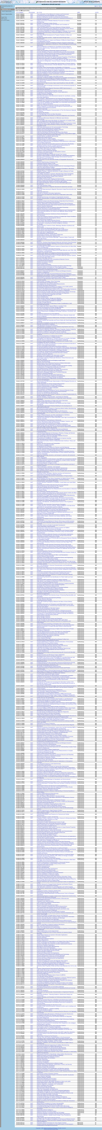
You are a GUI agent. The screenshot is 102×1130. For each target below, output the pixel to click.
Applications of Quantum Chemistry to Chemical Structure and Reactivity (55, 754)
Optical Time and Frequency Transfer (46, 149)
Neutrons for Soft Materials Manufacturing (47, 392)
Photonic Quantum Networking (44, 206)
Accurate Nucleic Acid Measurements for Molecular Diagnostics (53, 711)
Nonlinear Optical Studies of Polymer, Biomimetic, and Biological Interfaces (56, 155)
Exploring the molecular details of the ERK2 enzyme (50, 76)
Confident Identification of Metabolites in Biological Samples (52, 350)
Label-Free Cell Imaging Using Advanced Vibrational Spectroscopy (54, 648)
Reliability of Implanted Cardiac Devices (47, 23)
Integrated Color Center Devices (45, 864)
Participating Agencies (7, 6)
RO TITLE (39, 12)
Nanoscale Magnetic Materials (44, 295)
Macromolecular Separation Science (46, 757)
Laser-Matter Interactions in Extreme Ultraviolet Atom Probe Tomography (55, 173)
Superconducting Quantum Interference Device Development (52, 214)
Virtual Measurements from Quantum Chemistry (49, 745)
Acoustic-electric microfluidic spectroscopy (47, 136)
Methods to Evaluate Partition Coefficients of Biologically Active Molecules (55, 71)
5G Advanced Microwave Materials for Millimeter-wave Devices (53, 118)
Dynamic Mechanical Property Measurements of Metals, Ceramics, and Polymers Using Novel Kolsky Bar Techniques (55, 422)
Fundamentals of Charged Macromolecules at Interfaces (51, 367)
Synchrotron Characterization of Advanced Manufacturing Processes (54, 571)
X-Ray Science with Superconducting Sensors (48, 220)
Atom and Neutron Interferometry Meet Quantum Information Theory (54, 876)
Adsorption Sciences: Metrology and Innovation (49, 788)
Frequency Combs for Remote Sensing (47, 150)
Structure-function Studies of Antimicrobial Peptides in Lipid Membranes (55, 698)
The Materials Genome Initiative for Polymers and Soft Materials (53, 447)
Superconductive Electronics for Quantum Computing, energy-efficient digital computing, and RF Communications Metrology (56, 134)
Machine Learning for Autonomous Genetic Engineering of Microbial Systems (56, 547)
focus (100, 6)
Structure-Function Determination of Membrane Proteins (51, 800)
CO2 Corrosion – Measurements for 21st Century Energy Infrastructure (55, 98)
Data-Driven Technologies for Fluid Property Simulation (51, 29)
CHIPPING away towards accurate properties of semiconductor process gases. (57, 101)
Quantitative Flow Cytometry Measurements (48, 586)
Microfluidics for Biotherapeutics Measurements (49, 666)
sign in (96, 6)
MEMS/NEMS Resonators (43, 899)
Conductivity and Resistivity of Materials (47, 910)
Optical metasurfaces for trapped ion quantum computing (51, 824)
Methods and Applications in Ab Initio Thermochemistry (51, 739)
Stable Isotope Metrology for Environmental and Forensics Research (54, 273)
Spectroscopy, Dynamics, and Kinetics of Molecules (50, 234)
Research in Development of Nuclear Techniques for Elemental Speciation (55, 625)
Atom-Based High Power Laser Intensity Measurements (51, 147)
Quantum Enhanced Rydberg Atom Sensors (48, 131)
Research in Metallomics (43, 272)
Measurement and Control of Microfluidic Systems (49, 805)
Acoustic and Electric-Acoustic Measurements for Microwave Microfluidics (55, 144)
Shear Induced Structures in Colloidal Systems (48, 337)
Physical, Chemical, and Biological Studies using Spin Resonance (53, 841)
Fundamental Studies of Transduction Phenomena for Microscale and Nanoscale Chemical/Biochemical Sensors (54, 664)
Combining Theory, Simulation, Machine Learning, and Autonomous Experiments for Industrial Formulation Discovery (54, 474)
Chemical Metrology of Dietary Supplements (48, 749)
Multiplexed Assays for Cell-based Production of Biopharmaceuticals (54, 610)
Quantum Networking (42, 263)
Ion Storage (40, 224)
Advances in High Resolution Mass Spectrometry (49, 771)
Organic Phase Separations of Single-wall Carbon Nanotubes (52, 400)
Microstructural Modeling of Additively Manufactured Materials (52, 429)
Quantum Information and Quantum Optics (47, 905)
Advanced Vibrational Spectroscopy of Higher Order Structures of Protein (55, 628)
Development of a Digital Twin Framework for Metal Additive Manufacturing (56, 495)
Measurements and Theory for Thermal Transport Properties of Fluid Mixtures (56, 57)
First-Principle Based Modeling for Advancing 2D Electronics (52, 411)
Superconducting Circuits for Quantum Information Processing (52, 207)
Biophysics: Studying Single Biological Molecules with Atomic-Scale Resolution (57, 242)
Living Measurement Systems (44, 600)
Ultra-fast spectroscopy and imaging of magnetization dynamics (53, 197)
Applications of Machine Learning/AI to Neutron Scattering (51, 332)
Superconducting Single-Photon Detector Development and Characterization (56, 210)
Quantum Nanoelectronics (43, 866)
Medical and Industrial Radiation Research (47, 871)
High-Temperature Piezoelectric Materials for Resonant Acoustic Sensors (55, 28)
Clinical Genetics (41, 688)
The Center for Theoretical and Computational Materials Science (53, 351)
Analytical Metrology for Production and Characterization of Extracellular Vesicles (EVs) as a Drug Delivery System (55, 642)
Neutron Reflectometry (42, 297)
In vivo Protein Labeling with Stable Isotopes (48, 674)
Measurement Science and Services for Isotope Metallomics (52, 785)
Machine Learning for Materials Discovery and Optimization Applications (55, 534)
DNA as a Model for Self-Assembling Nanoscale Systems (51, 806)
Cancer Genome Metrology (44, 638)
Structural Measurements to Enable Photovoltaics (49, 385)
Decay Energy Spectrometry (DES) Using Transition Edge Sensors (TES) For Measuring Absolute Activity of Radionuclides (56, 879)
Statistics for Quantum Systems (45, 261)
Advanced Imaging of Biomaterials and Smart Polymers (51, 649)
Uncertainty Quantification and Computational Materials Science (53, 259)
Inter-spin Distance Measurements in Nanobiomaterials (51, 796)
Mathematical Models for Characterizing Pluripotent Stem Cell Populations (55, 605)
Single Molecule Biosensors (44, 820)
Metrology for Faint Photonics (44, 177)
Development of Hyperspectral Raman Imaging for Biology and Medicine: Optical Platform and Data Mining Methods (55, 614)
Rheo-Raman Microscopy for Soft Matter (47, 437)
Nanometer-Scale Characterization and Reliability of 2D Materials (53, 67)
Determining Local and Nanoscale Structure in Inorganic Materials (53, 514)
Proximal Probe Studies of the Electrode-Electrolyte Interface (52, 352)
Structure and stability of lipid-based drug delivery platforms (52, 346)
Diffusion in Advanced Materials (45, 373)
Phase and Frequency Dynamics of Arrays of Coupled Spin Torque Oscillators (56, 216)
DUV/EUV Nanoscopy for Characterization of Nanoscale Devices (53, 862)
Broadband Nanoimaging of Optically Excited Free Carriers (52, 154)
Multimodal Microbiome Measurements (46, 285)
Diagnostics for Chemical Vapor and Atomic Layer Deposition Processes (55, 736)
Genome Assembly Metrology (44, 636)
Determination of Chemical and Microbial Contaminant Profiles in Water (55, 758)
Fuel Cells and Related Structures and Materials (49, 308)
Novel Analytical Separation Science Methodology (49, 733)
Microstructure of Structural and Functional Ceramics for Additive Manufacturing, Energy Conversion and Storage (53, 528)
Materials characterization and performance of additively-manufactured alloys (56, 448)
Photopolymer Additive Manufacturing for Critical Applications (52, 92)
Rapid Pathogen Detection (43, 615)
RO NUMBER (19, 12)
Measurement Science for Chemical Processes (49, 756)
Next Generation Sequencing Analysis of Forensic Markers (51, 691)
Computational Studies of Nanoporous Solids (48, 536)
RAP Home (4, 18)
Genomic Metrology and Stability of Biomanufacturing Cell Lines (53, 730)
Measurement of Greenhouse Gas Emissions (48, 202)
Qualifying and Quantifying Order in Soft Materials (49, 416)
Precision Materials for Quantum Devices (47, 833)
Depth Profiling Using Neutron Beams (46, 753)
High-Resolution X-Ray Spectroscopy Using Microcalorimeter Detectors (55, 545)
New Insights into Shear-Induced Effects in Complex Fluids (51, 306)
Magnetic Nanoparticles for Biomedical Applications (50, 374)
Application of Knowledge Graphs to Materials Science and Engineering (55, 557)
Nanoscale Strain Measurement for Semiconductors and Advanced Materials (56, 567)
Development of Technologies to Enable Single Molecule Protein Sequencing (56, 678)
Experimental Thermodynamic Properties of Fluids (49, 90)
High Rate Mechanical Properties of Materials (48, 439)
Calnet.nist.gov (40, 119)
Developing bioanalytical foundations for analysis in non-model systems (55, 286)
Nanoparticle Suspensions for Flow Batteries (48, 313)
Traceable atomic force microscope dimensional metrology (51, 823)
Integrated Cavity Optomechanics (45, 901)
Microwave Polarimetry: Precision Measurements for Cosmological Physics (56, 166)
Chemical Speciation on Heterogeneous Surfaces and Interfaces (53, 775)
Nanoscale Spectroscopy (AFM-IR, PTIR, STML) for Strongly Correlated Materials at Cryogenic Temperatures (55, 856)
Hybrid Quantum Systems (43, 172)
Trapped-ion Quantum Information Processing (48, 249)
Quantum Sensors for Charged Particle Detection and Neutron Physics (54, 884)
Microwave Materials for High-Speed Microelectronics (50, 121)
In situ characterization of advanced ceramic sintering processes (53, 573)
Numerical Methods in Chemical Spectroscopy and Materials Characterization (56, 670)
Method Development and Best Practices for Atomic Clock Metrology (54, 265)
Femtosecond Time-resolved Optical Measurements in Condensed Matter (55, 854)
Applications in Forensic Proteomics (46, 723)
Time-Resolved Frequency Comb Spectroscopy (49, 763)
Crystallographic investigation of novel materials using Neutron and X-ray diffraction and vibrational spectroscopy (55, 327)
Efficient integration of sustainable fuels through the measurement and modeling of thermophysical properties (54, 107)
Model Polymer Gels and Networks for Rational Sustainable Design (54, 425)
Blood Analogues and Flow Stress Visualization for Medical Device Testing (55, 478)
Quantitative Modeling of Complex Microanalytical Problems (52, 510)
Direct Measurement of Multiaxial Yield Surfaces (49, 368)
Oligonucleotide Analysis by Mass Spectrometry (49, 714)
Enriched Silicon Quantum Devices (45, 837)
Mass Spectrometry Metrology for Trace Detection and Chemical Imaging (55, 530)
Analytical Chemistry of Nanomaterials (46, 744)
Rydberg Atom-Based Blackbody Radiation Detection (50, 129)
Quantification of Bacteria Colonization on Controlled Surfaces (52, 587)
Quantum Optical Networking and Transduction (49, 128)
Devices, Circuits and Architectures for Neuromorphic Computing (53, 850)
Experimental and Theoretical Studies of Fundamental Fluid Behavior (54, 54)
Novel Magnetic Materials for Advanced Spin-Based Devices (52, 469)
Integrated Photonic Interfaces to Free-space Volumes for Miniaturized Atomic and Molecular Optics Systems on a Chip (56, 819)
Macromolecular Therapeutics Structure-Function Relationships (53, 508)
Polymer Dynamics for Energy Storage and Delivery (50, 377)
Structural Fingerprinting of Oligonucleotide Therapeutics (51, 706)
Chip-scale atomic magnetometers (45, 232)
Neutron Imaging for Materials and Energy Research (50, 872)
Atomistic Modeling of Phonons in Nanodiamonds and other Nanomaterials (56, 51)
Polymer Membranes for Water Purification (47, 387)
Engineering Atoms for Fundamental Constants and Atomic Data (53, 909)
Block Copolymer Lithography (44, 389)
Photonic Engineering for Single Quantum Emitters (49, 810)
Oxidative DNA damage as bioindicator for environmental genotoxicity (54, 700)
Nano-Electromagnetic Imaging (45, 153)
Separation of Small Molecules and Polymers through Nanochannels (54, 535)
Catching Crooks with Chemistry (45, 759)
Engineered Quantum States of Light (46, 163)
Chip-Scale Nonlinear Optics (44, 185)
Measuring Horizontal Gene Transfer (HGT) (48, 609)
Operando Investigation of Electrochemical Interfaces (50, 496)
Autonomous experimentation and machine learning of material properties (55, 583)
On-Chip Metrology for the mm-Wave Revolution (49, 114)
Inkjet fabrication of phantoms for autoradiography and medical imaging (55, 886)
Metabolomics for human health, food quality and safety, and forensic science (56, 774)
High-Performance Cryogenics (44, 219)
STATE (97, 12)
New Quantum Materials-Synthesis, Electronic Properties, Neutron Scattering (56, 329)
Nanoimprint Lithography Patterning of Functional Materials (52, 372)
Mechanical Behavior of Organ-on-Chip (47, 462)
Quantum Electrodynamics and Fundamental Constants (51, 911)
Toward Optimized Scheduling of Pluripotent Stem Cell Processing (53, 623)
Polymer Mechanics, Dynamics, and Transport (48, 466)
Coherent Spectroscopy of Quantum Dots (47, 162)
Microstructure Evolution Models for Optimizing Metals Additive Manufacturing (56, 408)
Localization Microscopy (43, 798)
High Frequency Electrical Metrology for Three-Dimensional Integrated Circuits (56, 838)
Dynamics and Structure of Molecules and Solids (49, 294)
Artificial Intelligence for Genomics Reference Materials (51, 634)
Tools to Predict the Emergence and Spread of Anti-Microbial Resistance (55, 612)
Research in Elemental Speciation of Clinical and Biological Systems (54, 271)
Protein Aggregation (42, 457)
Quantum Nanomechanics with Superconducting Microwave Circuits (54, 175)
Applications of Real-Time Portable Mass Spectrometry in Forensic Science (56, 63)
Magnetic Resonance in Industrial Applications (48, 208)
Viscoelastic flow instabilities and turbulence (48, 461)
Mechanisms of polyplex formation (45, 444)
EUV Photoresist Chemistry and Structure (47, 491)
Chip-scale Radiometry (42, 191)
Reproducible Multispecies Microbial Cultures (48, 608)
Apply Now (4, 17)
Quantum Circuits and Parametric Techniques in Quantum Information (54, 180)
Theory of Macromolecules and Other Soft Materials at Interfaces (53, 414)
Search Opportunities (7, 11)
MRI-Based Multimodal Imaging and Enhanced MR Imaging (52, 181)
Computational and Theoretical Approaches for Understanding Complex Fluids (56, 746)
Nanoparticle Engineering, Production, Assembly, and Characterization (54, 831)
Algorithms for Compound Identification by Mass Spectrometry (52, 679)
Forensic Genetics (41, 680)
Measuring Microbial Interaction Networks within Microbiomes (52, 645)
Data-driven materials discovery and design (48, 487)
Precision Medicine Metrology (44, 599)
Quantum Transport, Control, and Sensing (47, 816)
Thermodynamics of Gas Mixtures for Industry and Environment (53, 14)
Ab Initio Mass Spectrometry (44, 765)
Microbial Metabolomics (43, 650)
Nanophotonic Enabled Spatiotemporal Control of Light (50, 822)
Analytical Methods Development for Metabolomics (49, 689)
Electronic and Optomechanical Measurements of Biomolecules (53, 898)
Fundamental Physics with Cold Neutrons (47, 868)
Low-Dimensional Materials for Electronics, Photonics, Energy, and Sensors (56, 433)
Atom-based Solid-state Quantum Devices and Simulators (51, 907)
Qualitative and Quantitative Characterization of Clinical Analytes (53, 676)
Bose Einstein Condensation (44, 903)
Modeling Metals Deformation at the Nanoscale (49, 364)
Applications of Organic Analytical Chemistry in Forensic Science (53, 737)
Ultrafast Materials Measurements (45, 556)
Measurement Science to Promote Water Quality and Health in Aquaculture (56, 767)
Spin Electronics (41, 215)
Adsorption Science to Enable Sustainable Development (51, 525)
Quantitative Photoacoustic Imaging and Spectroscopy (50, 179)
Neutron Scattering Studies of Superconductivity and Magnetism (53, 293)
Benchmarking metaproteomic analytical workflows (49, 287)
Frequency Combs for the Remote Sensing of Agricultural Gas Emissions (55, 201)
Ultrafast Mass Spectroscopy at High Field (47, 55)
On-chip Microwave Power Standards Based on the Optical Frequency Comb (56, 123)
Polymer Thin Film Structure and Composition (48, 443)
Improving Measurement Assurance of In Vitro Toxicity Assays (52, 632)
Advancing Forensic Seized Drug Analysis (47, 558)
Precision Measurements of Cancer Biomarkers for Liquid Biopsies (53, 631)
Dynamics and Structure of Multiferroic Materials (49, 300)
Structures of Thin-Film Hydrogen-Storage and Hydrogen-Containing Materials (56, 309)
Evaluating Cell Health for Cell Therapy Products (49, 647)
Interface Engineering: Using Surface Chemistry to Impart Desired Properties (56, 827)
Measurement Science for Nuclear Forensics (48, 875)
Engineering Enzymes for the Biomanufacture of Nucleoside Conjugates (55, 675)
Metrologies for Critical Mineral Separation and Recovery (51, 500)
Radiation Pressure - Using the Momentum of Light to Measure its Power (55, 171)
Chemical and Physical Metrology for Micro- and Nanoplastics (52, 555)
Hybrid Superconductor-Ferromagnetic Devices (49, 217)
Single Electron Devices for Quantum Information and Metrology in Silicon (55, 844)
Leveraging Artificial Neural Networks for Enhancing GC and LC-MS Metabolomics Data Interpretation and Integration (54, 710)
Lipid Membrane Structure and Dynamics (47, 325)
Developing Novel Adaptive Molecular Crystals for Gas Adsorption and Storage (56, 348)
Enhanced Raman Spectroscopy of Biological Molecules (51, 832)
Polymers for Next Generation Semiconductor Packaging (51, 504)
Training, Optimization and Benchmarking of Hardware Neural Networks (55, 203)
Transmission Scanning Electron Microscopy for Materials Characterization (55, 53)
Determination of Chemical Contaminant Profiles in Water (51, 277)
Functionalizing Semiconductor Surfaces (47, 828)
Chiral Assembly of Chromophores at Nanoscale (49, 420)
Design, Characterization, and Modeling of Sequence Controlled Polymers (55, 451)
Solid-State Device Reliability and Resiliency (48, 840)
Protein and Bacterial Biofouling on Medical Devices (50, 588)
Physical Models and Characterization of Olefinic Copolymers (52, 424)
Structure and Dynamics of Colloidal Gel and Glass (50, 335)
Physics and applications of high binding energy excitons (51, 863)
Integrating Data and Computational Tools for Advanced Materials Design (55, 390)
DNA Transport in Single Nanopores (46, 794)
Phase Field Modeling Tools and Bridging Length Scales (51, 360)
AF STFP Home (5, 20)
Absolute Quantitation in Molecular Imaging (48, 873)
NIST (2, 7)
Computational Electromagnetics (45, 260)
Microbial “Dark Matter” (42, 606)
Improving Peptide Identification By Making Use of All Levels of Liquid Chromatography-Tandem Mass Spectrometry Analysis (54, 719)
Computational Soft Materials (44, 446)
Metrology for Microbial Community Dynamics (48, 591)
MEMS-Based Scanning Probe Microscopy (47, 892)
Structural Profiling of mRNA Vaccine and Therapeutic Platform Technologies (56, 708)
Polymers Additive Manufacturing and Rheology (49, 434)
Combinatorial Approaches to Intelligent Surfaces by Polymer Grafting (54, 365)
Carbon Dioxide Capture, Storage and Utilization (49, 298)
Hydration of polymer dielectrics (45, 354)
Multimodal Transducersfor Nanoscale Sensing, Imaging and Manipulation (55, 801)
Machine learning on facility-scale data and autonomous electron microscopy (56, 291)
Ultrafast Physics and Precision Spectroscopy (48, 236)
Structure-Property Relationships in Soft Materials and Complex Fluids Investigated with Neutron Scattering (54, 341)
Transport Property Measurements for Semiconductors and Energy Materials (56, 540)
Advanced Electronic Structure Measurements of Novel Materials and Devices (56, 849)
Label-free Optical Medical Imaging (46, 167)
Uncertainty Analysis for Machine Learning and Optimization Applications (55, 772)
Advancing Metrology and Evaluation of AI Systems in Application (53, 290)
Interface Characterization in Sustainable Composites (50, 386)
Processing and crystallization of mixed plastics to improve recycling (54, 438)
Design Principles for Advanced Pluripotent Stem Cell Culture (52, 619)
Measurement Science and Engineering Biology (49, 597)
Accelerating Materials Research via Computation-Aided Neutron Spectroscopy (57, 347)
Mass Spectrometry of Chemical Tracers (47, 282)
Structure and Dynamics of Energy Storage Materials (50, 307)
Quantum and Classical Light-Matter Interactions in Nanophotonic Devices (55, 797)
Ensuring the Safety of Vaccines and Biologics (48, 713)
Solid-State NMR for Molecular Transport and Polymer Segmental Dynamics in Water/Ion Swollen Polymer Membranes (56, 427)
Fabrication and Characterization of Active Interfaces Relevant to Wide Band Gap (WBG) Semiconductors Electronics (56, 860)
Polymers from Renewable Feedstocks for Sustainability (51, 376)
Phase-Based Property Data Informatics (47, 409)
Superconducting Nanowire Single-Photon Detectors (50, 176)
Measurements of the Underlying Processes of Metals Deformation (53, 363)
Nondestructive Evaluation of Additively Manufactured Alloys (52, 58)
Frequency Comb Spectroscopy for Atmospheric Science (51, 151)
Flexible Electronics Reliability (44, 93)
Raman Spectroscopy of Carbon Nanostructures (49, 829)
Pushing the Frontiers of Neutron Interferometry (49, 890)
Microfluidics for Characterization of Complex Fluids (50, 356)
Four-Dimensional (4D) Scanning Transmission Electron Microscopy (54, 544)
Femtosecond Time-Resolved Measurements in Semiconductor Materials (55, 842)
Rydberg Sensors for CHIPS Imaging (46, 138)
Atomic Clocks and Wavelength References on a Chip (50, 228)
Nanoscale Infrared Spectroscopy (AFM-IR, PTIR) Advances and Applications (56, 836)
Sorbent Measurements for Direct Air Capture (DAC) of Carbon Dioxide (55, 787)
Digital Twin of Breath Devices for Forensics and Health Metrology (53, 105)
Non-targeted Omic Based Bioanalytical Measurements (51, 284)
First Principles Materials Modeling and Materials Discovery (52, 560)
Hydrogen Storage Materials (44, 302)
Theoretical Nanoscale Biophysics (45, 802)
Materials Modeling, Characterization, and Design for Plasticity (52, 396)
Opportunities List (6, 9)
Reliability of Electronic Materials (45, 94)
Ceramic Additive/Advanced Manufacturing (47, 793)
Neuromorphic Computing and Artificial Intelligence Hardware (52, 223)
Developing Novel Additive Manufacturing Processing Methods (52, 485)
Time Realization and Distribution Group (47, 233)
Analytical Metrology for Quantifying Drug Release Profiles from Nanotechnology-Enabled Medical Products (53, 640)
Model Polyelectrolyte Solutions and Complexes (49, 402)
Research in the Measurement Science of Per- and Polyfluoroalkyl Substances (56, 289)
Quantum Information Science (44, 258)
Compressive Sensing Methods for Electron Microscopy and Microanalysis (55, 521)
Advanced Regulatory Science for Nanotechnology (49, 551)
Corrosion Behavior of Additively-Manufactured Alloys (50, 450)
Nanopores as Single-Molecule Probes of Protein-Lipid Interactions (54, 330)
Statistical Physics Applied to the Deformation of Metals (51, 355)
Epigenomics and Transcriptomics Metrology (48, 635)
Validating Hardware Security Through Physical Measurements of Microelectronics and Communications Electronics (53, 146)
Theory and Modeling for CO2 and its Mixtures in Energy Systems (53, 27)
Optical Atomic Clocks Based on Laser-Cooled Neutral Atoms (52, 230)
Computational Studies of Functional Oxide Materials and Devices (53, 509)
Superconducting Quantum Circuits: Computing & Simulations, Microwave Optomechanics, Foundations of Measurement (55, 169)
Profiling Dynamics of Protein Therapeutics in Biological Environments (54, 731)
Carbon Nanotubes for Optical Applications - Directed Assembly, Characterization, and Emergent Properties (53, 480)
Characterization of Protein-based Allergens (48, 692)
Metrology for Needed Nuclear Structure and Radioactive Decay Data (54, 877)
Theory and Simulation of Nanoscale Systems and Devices (52, 50)
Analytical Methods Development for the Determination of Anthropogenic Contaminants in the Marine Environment (55, 269)
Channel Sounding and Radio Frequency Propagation (50, 140)
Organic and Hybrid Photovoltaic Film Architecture (49, 370)
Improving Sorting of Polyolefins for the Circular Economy (51, 494)
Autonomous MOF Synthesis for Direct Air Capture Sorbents (52, 579)
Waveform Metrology (42, 108)
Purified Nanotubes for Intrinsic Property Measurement (50, 383)
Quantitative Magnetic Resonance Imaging (47, 164)
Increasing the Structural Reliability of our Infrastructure (51, 15)
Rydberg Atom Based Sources (44, 137)
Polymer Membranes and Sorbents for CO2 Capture (50, 486)
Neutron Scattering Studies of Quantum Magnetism (50, 299)
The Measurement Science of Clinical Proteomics (49, 656)
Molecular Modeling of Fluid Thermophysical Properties (51, 72)
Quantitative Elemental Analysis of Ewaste (47, 789)
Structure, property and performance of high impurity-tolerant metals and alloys (57, 492)
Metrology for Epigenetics (43, 630)
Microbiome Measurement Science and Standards (49, 618)
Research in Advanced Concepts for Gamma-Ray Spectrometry (53, 766)
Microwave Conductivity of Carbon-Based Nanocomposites (52, 391)
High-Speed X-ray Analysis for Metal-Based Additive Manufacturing (54, 580)
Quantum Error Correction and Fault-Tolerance (48, 858)
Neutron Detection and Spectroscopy (46, 870)
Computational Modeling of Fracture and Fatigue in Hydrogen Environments (56, 31)
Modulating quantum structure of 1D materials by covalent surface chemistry (56, 460)
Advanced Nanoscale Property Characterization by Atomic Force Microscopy (56, 561)
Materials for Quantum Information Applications (49, 193)
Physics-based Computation (44, 264)
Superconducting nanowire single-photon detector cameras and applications (56, 204)
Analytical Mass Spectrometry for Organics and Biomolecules (52, 732)
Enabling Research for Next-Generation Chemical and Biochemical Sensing (56, 662)
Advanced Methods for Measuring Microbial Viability (50, 644)
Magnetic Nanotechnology (43, 361)
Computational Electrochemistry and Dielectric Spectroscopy (52, 468)
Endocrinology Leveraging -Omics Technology (48, 281)
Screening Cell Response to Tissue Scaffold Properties (51, 584)
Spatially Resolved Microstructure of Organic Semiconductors (52, 369)
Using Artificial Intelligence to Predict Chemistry (49, 701)
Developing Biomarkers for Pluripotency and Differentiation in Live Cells (55, 604)
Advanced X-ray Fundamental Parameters (47, 885)
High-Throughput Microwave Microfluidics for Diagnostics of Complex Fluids (56, 120)
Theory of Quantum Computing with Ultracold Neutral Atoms (52, 906)
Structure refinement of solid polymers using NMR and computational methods (56, 459)
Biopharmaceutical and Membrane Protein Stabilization (51, 654)
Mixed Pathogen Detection (43, 617)
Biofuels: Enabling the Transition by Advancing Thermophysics (52, 16)
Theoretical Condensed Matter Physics (46, 826)
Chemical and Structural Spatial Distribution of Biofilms (50, 590)
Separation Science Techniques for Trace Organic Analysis (51, 267)
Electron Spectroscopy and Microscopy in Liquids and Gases (52, 848)
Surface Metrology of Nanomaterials (46, 526)
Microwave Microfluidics (43, 112)
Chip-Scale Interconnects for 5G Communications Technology (52, 127)
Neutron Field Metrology (43, 867)
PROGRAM (32, 12)
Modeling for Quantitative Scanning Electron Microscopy (51, 803)
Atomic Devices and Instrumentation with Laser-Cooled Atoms (52, 229)
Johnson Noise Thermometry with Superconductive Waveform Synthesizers (56, 221)
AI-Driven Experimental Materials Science (47, 582)
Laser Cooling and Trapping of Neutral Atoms (48, 902)
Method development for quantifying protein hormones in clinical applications (56, 702)
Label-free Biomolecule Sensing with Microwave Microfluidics (52, 132)
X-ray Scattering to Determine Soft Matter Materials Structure (52, 435)
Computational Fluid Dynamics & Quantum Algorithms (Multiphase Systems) (56, 99)
